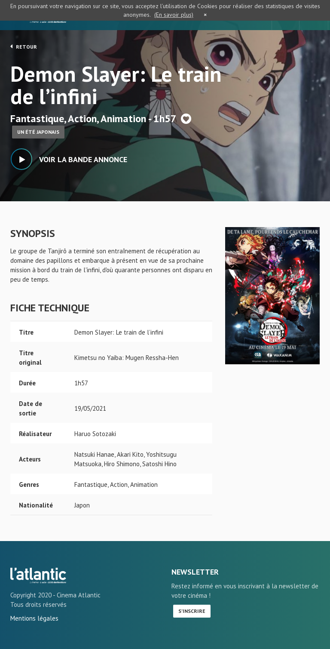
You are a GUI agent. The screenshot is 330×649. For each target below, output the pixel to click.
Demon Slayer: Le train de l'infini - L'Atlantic (38, 575)
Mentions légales (34, 618)
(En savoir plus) (173, 14)
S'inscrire (191, 611)
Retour (23, 46)
